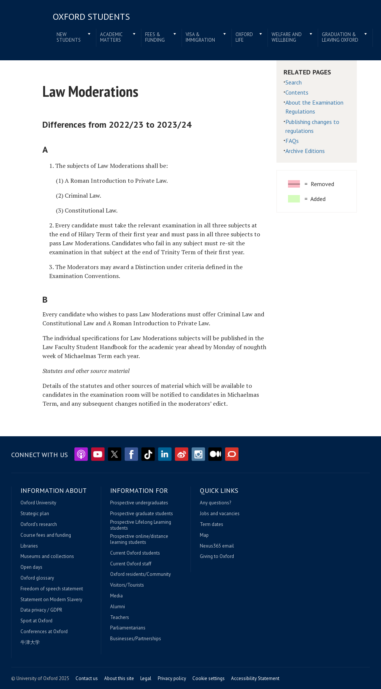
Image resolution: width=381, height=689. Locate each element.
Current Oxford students (135, 553)
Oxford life (244, 37)
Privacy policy (172, 678)
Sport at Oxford (36, 621)
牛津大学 (30, 642)
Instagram (198, 454)
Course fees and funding (45, 535)
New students (69, 37)
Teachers (119, 618)
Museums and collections (47, 556)
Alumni (117, 607)
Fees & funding (155, 37)
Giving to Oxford (217, 556)
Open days (31, 567)
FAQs (292, 140)
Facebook (131, 454)
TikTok (148, 454)
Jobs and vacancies (220, 514)
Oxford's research (38, 524)
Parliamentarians (127, 628)
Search (293, 82)
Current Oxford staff (130, 564)
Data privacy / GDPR (41, 610)
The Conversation (231, 454)
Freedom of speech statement (51, 589)
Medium (215, 454)
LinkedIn (165, 454)
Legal (145, 678)
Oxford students (91, 16)
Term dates (211, 524)
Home (26, 26)
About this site (119, 678)
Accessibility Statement (255, 678)
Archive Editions (305, 150)
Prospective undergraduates (139, 503)
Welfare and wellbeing (287, 37)
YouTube (98, 454)
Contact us (87, 678)
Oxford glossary (37, 578)
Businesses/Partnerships (135, 639)
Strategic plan (34, 514)
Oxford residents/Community (140, 574)
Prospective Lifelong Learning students (140, 525)
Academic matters (111, 37)
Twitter (114, 454)
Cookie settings (208, 678)
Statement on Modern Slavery (51, 600)
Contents (296, 92)
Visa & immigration (200, 37)
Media (116, 596)
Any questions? (215, 503)
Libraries (29, 546)
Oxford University (38, 503)
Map (204, 535)
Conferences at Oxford (44, 632)
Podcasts (81, 454)
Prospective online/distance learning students (139, 539)
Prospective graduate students (141, 514)
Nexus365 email (217, 546)
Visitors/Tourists (127, 585)
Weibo (181, 454)
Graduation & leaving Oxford (340, 37)
